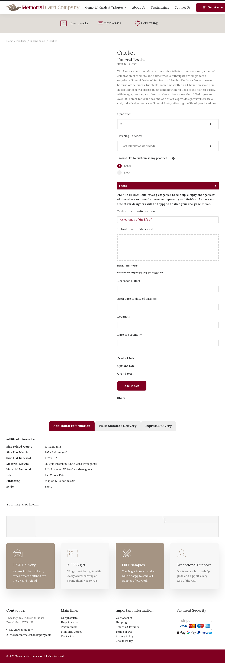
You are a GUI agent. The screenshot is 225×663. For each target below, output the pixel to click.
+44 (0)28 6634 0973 (21, 630)
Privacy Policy (124, 636)
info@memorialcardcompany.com (30, 635)
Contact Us (182, 7)
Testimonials (160, 7)
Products (21, 40)
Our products (69, 617)
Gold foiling (149, 23)
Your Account (124, 617)
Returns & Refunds (127, 627)
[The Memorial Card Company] (43, 7)
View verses (112, 23)
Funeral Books (37, 40)
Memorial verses (71, 631)
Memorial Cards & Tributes (106, 7)
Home (9, 40)
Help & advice (69, 622)
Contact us (68, 636)
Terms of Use (124, 631)
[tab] (71, 426)
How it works (78, 23)
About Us (138, 7)
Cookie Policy (124, 640)
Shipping (121, 622)
